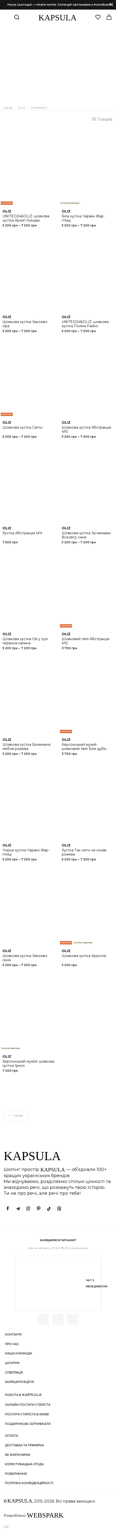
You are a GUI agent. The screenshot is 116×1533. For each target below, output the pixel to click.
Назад (16, 1115)
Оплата (11, 1435)
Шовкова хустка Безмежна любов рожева (26, 746)
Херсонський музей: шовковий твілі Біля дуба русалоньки (84, 748)
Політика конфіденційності (29, 1483)
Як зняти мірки (17, 1455)
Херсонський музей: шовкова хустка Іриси (28, 1063)
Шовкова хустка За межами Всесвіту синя (86, 535)
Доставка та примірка (24, 1445)
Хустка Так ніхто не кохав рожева (84, 852)
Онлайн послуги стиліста (27, 1404)
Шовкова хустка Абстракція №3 (86, 429)
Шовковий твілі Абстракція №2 (85, 641)
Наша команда (18, 1353)
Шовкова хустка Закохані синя (24, 958)
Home (8, 108)
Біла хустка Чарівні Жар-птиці (83, 218)
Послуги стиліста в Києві (27, 1414)
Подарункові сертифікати (28, 1424)
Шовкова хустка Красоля (84, 956)
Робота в (23, 1394)
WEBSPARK (45, 1515)
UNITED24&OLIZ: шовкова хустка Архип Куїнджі (25, 218)
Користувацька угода (24, 1464)
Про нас (12, 1344)
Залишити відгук (19, 1382)
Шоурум (12, 1363)
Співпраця (14, 1372)
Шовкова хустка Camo (22, 427)
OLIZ (21, 108)
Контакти (13, 1334)
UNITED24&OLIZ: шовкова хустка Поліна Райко (85, 324)
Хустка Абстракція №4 (22, 533)
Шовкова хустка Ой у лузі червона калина (25, 641)
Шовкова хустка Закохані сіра (24, 324)
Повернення (16, 1474)
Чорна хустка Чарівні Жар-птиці (25, 852)
